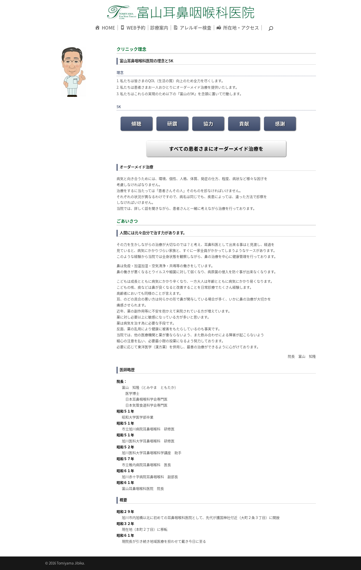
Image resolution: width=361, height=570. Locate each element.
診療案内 (159, 27)
